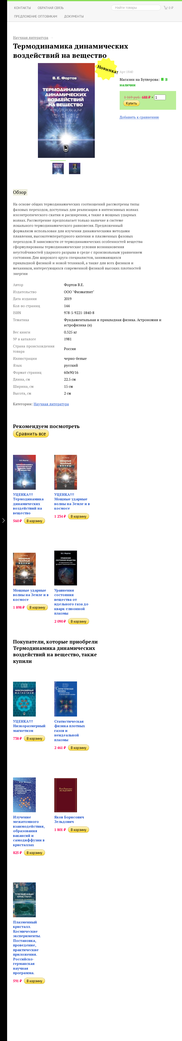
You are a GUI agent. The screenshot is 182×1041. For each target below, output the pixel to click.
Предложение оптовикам (35, 16)
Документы (74, 16)
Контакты (22, 7)
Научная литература (30, 37)
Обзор (19, 192)
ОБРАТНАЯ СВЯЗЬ (51, 7)
